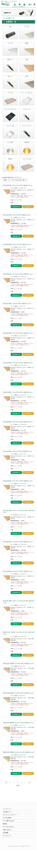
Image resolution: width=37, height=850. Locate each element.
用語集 (5, 824)
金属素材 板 (11, 22)
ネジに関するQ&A (8, 821)
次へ (30, 782)
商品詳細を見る (16, 206)
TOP (4, 18)
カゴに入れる (28, 206)
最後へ (18, 785)
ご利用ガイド (7, 812)
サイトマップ (7, 836)
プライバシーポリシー (10, 815)
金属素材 (9, 18)
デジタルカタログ (8, 827)
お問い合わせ (7, 830)
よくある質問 (7, 818)
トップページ (7, 809)
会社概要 (5, 833)
